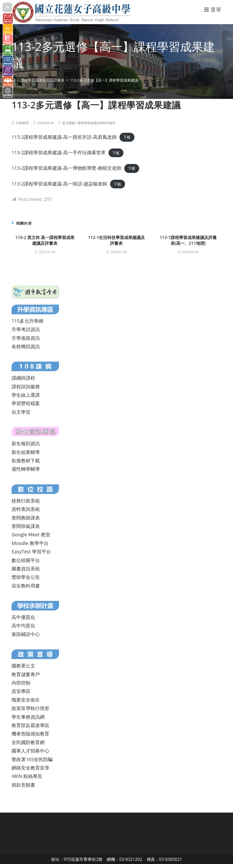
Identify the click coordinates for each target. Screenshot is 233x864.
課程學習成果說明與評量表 (96, 123)
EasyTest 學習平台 (31, 551)
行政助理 (22, 123)
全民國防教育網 (28, 742)
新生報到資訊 (26, 443)
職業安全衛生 (26, 700)
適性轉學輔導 (26, 469)
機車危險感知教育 (30, 733)
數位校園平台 (26, 560)
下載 (127, 137)
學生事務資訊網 (28, 717)
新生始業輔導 (26, 452)
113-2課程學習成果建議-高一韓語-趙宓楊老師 (59, 184)
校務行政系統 (26, 500)
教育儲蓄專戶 (26, 674)
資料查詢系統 (26, 509)
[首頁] (13, 80)
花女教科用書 (26, 585)
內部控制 (21, 683)
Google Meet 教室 (31, 534)
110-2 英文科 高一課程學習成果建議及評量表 (44, 240)
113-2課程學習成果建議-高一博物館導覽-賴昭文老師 (66, 168)
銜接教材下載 (26, 460)
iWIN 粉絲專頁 (27, 776)
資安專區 (21, 691)
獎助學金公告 (26, 577)
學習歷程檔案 (26, 403)
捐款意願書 (23, 785)
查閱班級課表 (26, 526)
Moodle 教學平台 (30, 543)
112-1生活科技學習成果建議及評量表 (116, 240)
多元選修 (68, 123)
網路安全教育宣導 (30, 768)
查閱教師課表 (26, 518)
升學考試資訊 (26, 329)
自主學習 (21, 412)
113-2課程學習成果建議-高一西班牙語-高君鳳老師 (64, 137)
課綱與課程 (23, 378)
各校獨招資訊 (26, 346)
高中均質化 (23, 625)
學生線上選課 (26, 395)
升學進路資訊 (26, 338)
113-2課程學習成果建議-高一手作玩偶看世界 (59, 152)
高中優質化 (23, 617)
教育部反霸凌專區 (30, 725)
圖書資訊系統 (26, 568)
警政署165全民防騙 (32, 759)
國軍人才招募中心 (30, 751)
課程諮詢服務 (26, 386)
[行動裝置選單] (212, 9)
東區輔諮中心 (26, 634)
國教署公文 (23, 665)
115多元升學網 (27, 321)
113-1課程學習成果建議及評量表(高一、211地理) (188, 240)
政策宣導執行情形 (30, 708)
